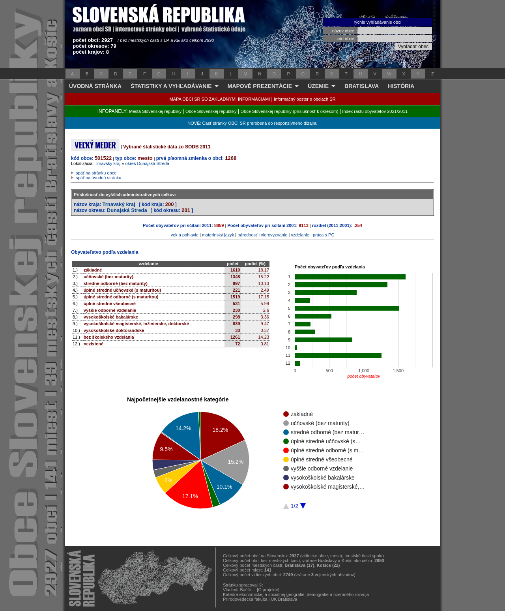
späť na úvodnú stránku (98, 177)
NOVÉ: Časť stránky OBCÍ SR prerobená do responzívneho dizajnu (252, 123)
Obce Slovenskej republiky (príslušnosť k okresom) (290, 111)
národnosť (247, 234)
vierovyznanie (274, 234)
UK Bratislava (284, 599)
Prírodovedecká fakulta (245, 599)
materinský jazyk (218, 234)
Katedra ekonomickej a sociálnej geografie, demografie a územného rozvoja (296, 594)
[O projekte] (268, 589)
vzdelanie (300, 234)
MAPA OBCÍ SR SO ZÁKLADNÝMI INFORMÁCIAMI (220, 99)
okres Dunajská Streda (147, 163)
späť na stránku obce (96, 173)
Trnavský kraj (107, 163)
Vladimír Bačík (237, 589)
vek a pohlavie (184, 234)
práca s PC (323, 234)
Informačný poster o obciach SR (305, 99)
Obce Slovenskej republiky (211, 111)
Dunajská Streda (127, 210)
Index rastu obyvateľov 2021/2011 (375, 111)
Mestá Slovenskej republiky (155, 111)
